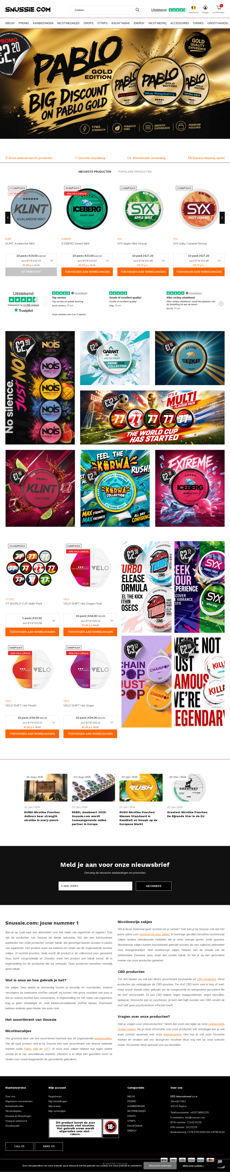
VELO (66, 599)
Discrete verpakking (90, 158)
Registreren (55, 1096)
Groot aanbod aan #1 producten (28, 158)
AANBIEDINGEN (43, 23)
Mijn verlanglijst (57, 1111)
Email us (49, 1146)
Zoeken (137, 9)
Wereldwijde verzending (146, 158)
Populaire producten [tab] (134, 171)
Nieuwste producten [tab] (95, 171)
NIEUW (10, 23)
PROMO (24, 23)
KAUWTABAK (121, 23)
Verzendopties (13, 1111)
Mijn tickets (55, 1106)
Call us (19, 1146)
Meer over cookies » (193, 1165)
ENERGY (139, 23)
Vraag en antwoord (16, 1120)
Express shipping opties (206, 158)
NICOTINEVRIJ (157, 23)
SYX (119, 238)
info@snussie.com (195, 1117)
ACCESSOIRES (179, 23)
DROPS (88, 23)
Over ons (10, 1096)
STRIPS (102, 23)
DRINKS (198, 23)
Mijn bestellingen (58, 1101)
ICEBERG (66, 238)
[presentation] (7, 217)
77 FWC (9, 599)
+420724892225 (199, 1112)
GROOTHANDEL (218, 23)
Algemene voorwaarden (19, 1101)
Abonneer (153, 886)
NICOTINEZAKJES (68, 23)
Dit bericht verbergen (160, 1165)
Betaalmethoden (14, 1106)
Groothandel (12, 1125)
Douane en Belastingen (18, 1116)
